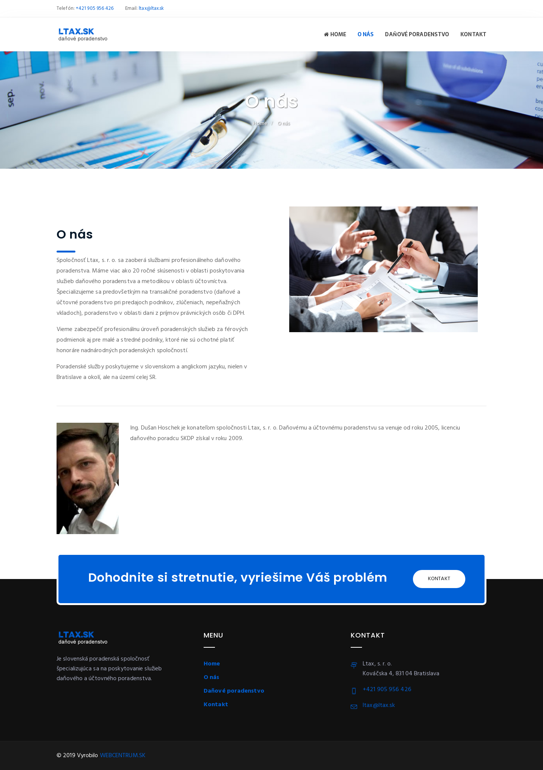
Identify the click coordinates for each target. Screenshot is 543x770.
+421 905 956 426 (95, 8)
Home (335, 34)
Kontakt (473, 34)
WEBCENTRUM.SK (123, 756)
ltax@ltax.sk (151, 8)
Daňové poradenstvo (417, 34)
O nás (365, 34)
